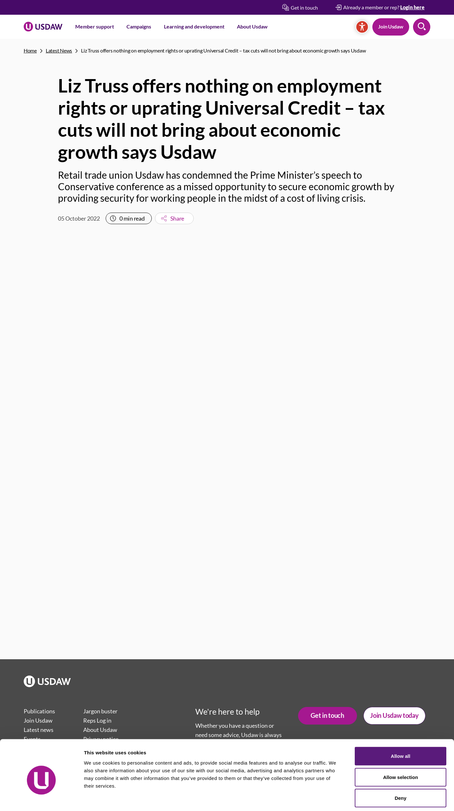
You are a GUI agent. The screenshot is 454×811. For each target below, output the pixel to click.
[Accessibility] (362, 26)
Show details (336, 798)
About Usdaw (252, 26)
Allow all (400, 727)
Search (421, 27)
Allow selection (400, 748)
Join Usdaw (390, 26)
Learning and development (194, 26)
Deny (401, 769)
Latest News (59, 50)
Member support (94, 26)
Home (30, 50)
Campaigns (138, 26)
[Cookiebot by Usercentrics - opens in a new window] (41, 798)
